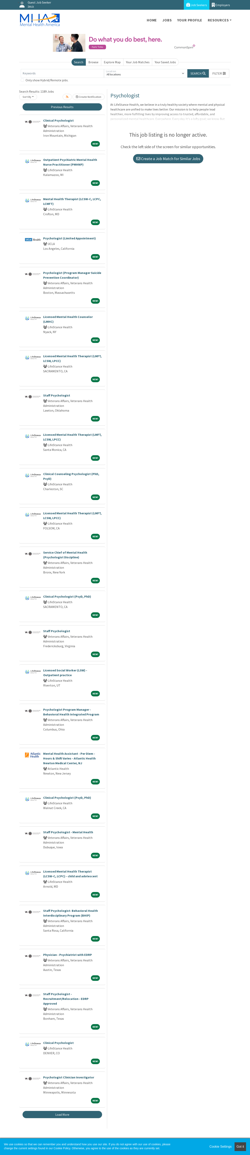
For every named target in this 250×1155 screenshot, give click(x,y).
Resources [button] (218, 20)
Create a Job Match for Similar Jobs (168, 158)
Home (152, 20)
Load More (62, 1115)
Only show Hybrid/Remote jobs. (47, 80)
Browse (93, 62)
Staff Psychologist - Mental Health (68, 832)
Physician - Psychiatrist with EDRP (67, 955)
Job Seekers (196, 4)
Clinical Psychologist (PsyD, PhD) (67, 596)
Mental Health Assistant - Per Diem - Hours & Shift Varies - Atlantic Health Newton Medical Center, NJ (69, 758)
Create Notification (88, 97)
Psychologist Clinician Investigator (68, 1077)
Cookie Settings (220, 1146)
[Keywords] (62, 73)
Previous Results (62, 107)
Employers (221, 4)
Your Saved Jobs (165, 62)
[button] (219, 73)
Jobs (167, 20)
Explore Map (112, 62)
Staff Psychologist (56, 395)
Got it (240, 1146)
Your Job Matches (138, 62)
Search (78, 62)
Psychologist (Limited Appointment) (69, 238)
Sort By (27, 97)
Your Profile (189, 20)
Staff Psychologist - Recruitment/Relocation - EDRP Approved (66, 998)
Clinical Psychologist (58, 120)
